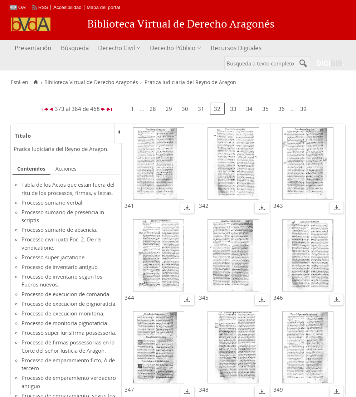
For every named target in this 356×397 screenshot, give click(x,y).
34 (249, 108)
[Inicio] (36, 82)
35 (265, 108)
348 (204, 389)
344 (129, 297)
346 (278, 297)
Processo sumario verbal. (52, 202)
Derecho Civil (116, 48)
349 (278, 389)
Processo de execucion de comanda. (66, 294)
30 (185, 108)
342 (204, 205)
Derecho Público (172, 48)
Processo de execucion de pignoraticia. (69, 303)
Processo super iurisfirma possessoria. (68, 332)
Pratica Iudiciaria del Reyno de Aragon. (61, 148)
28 (153, 108)
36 (281, 108)
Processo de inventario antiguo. (60, 266)
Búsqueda (75, 48)
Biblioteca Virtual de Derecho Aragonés (91, 82)
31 (201, 108)
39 (303, 108)
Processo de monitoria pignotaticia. (64, 323)
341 (129, 205)
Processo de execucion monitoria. (62, 313)
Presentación (33, 48)
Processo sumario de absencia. (59, 229)
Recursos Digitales (236, 48)
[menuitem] (34, 48)
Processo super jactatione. (53, 257)
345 (204, 297)
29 (169, 108)
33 (233, 108)
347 (129, 389)
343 (278, 205)
